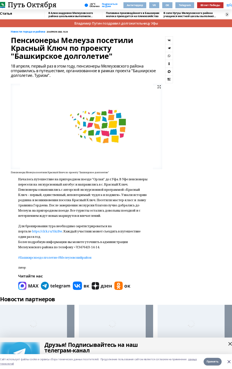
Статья (6, 14)
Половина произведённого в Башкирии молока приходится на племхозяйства (132, 15)
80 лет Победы (210, 5)
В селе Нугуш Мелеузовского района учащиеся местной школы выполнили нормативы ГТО (190, 15)
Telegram (185, 5)
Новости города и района (28, 31)
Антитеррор (135, 5)
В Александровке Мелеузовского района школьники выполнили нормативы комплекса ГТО (70, 15)
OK (167, 5)
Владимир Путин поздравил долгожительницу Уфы (116, 23)
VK (154, 5)
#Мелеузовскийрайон (74, 257)
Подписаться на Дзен (109, 5)
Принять (213, 361)
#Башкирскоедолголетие (38, 257)
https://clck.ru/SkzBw (47, 231)
